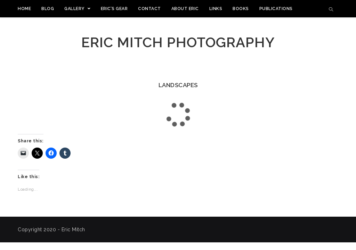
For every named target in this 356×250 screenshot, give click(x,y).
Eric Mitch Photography (178, 42)
